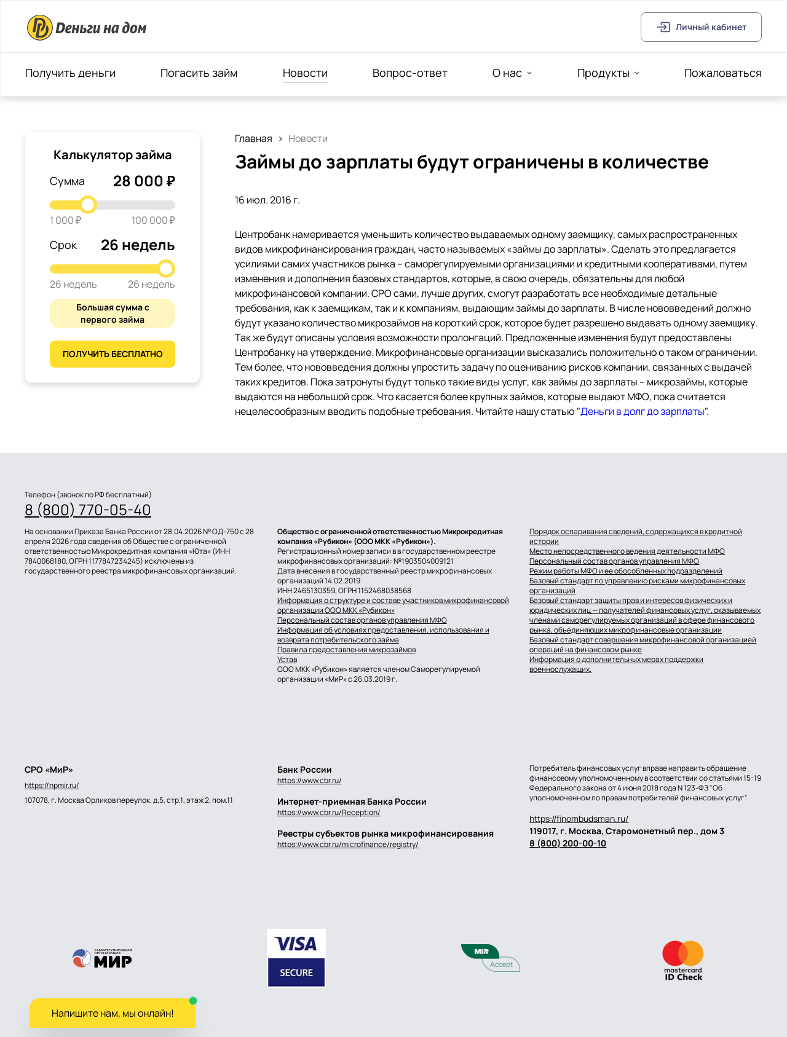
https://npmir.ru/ (52, 786)
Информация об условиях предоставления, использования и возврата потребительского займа (383, 635)
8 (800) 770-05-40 (88, 509)
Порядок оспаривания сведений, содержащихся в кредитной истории (635, 536)
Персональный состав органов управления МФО (362, 620)
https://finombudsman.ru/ (578, 818)
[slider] (88, 204)
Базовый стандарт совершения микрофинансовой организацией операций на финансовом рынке (642, 645)
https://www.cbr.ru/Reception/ (329, 812)
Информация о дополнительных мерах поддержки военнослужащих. (616, 664)
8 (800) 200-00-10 (567, 843)
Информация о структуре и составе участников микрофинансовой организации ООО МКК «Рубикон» (393, 605)
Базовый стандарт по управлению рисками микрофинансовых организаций (637, 586)
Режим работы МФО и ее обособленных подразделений (625, 571)
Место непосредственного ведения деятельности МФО (627, 551)
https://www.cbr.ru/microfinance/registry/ (348, 844)
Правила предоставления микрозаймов (346, 650)
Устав (287, 659)
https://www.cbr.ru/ (309, 780)
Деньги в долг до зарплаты (642, 411)
